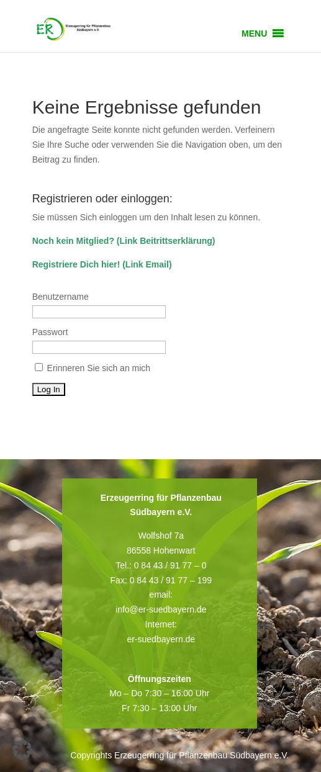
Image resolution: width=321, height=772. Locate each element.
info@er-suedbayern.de (161, 609)
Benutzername (60, 297)
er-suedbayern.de (161, 639)
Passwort (50, 332)
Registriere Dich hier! (76, 264)
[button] (254, 33)
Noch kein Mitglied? (73, 241)
